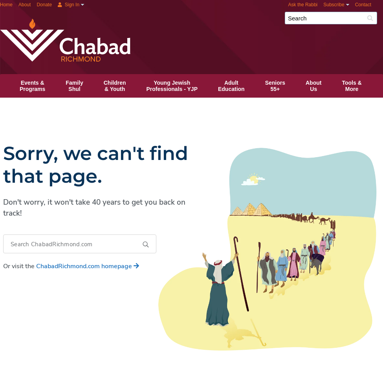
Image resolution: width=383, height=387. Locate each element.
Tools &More (351, 86)
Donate (44, 4)
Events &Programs (32, 86)
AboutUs (313, 86)
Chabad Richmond (214, 21)
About (24, 4)
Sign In (68, 4)
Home (6, 4)
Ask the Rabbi (303, 4)
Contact (363, 4)
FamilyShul (74, 86)
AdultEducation (231, 86)
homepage (87, 266)
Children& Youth (115, 86)
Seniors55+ (275, 86)
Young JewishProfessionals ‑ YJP (172, 86)
